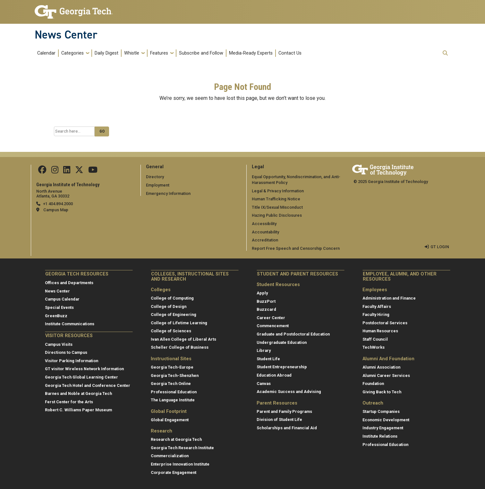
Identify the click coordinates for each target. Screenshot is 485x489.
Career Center (271, 317)
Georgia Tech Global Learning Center (81, 377)
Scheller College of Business (179, 347)
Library (264, 350)
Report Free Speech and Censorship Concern (296, 248)
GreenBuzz (56, 315)
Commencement (273, 325)
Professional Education (174, 391)
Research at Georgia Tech (176, 439)
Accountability (265, 232)
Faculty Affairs (376, 306)
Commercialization (170, 455)
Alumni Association (381, 367)
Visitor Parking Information (71, 360)
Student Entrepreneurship (282, 366)
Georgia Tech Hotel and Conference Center (87, 385)
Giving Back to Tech (381, 391)
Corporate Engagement (173, 472)
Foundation (373, 383)
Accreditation (265, 240)
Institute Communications (69, 323)
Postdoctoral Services (384, 322)
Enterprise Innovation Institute (180, 464)
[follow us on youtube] (93, 171)
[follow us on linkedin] (66, 171)
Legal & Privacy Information (278, 190)
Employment (157, 185)
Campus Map (55, 209)
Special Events (59, 307)
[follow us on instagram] (54, 171)
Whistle (131, 53)
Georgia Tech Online (171, 383)
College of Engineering (173, 314)
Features (159, 53)
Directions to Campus (66, 352)
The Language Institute (173, 399)
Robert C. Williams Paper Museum (78, 409)
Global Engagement (170, 419)
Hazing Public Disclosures (277, 215)
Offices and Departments (69, 282)
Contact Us (290, 53)
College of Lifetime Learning (179, 322)
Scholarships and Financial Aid (287, 427)
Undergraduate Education (282, 342)
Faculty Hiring (375, 314)
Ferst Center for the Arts (69, 401)
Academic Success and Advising (289, 391)
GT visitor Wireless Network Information (84, 368)
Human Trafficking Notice (276, 198)
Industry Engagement (382, 427)
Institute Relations (379, 436)
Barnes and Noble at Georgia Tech (78, 393)
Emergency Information (168, 193)
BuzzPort (266, 301)
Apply (262, 293)
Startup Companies (381, 411)
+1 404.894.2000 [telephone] (58, 203)
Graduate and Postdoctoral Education (293, 334)
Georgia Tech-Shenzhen (175, 375)
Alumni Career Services (386, 375)
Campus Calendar (62, 299)
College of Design (168, 306)
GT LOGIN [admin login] (439, 246)
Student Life (268, 358)
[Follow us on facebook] (42, 171)
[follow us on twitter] (79, 171)
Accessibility (264, 223)
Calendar (46, 53)
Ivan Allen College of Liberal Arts (183, 339)
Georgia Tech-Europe (172, 367)
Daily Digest (106, 53)
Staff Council (375, 339)
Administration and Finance (389, 298)
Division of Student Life (279, 419)
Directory (155, 176)
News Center (66, 34)
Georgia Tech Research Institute (182, 447)
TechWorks (373, 347)
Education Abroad (274, 375)
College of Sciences (171, 330)
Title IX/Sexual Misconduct (277, 207)
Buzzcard (266, 309)
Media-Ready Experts (251, 53)
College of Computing (172, 298)
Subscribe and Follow (201, 53)
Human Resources (380, 330)
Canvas (264, 383)
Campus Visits (58, 344)
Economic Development (385, 419)
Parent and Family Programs (284, 411)
